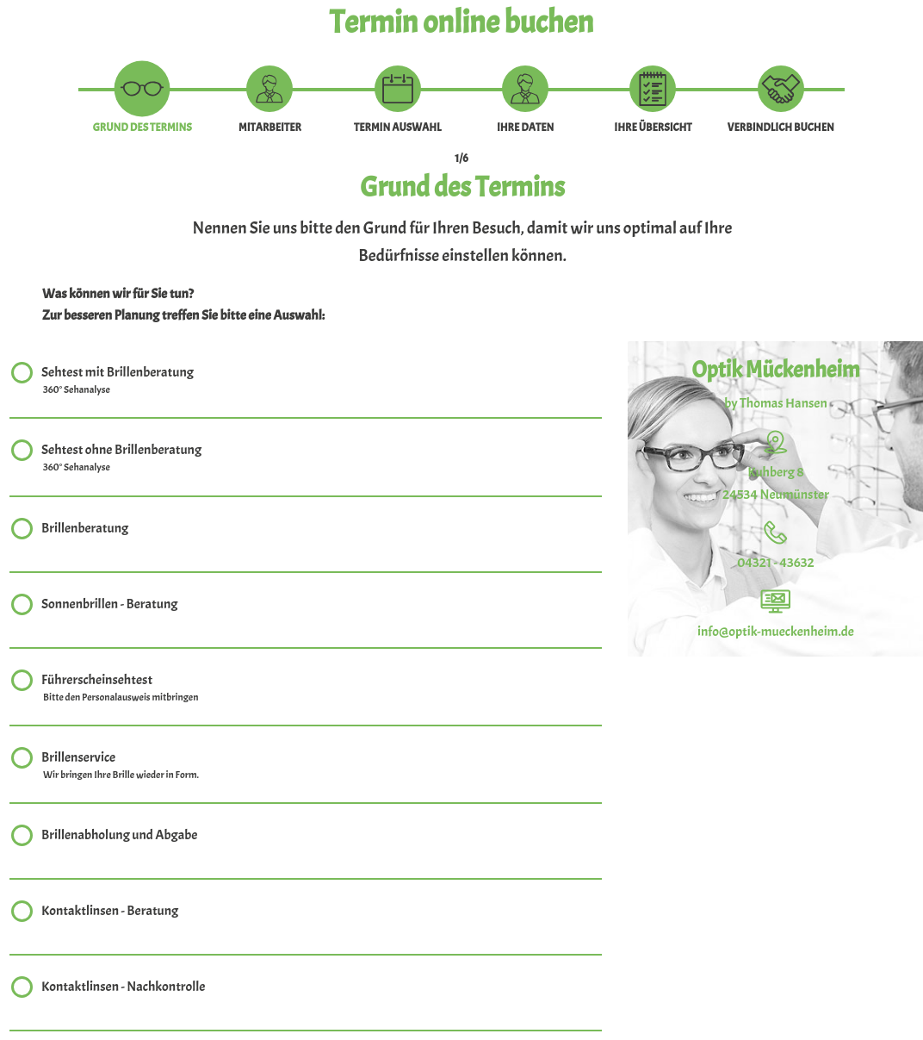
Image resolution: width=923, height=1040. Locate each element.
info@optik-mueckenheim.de (775, 631)
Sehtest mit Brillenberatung (117, 381)
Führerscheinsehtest (120, 688)
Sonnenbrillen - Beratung (109, 606)
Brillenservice (121, 766)
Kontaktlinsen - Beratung (109, 913)
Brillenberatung (84, 530)
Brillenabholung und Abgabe (119, 837)
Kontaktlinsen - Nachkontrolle (123, 989)
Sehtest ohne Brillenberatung (121, 458)
